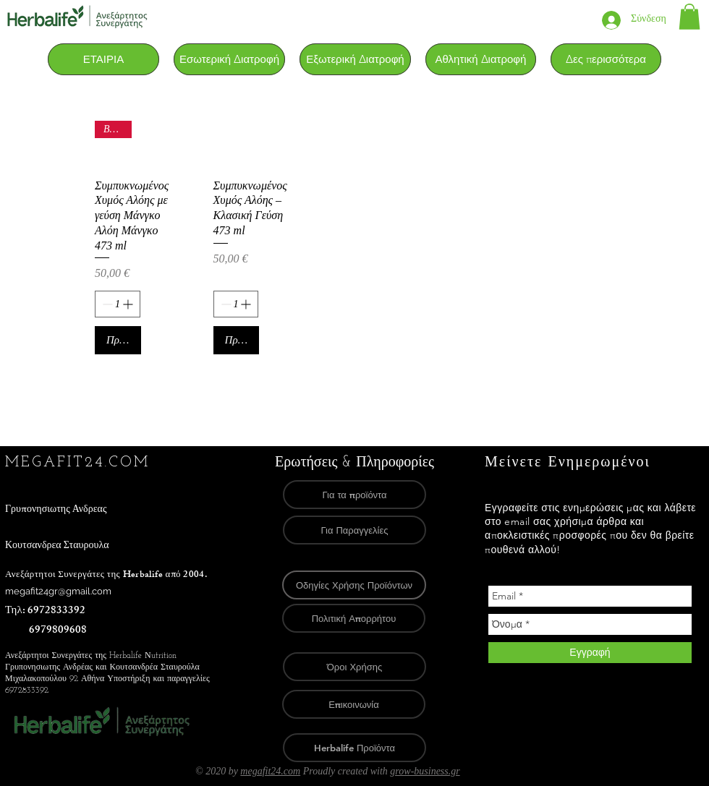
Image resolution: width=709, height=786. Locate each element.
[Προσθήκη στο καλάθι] (118, 340)
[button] (229, 59)
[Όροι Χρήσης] (354, 666)
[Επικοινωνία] (353, 704)
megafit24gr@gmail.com (58, 591)
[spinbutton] (117, 304)
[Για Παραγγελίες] (354, 530)
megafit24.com (270, 771)
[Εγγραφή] (590, 652)
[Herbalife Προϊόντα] (354, 747)
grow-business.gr (424, 771)
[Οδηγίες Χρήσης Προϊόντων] (354, 585)
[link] (689, 17)
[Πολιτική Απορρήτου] (353, 618)
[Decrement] (106, 304)
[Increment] (129, 304)
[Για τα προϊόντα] (354, 494)
